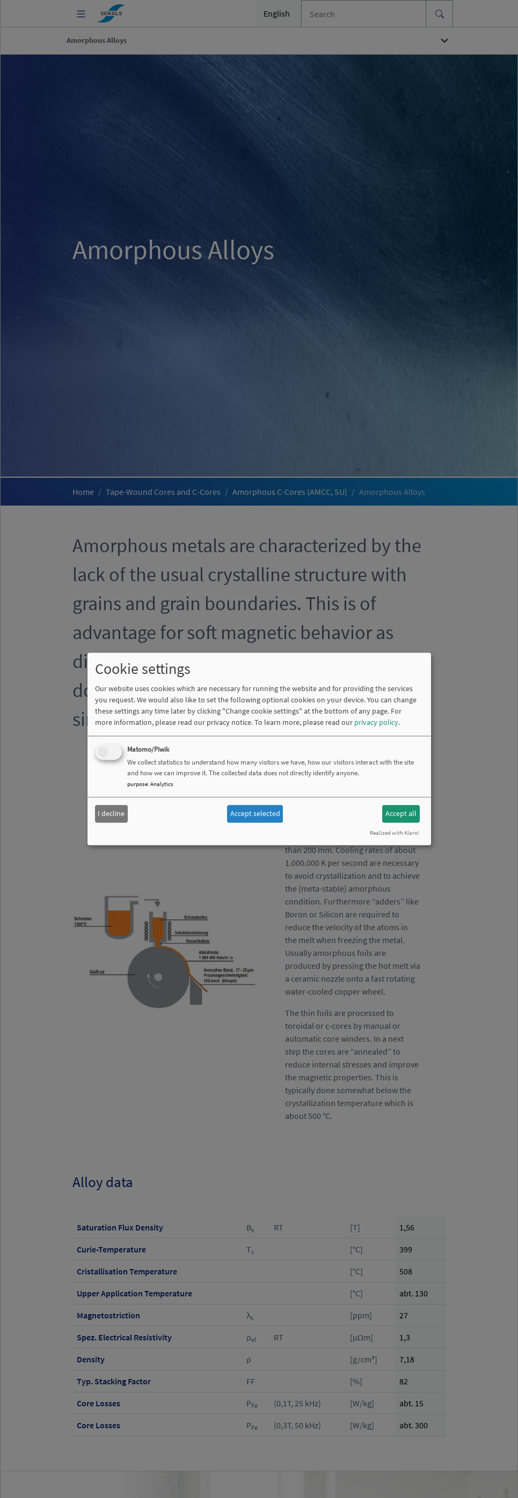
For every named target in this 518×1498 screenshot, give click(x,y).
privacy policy (376, 723)
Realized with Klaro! (394, 833)
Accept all (401, 813)
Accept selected (255, 813)
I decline (111, 813)
